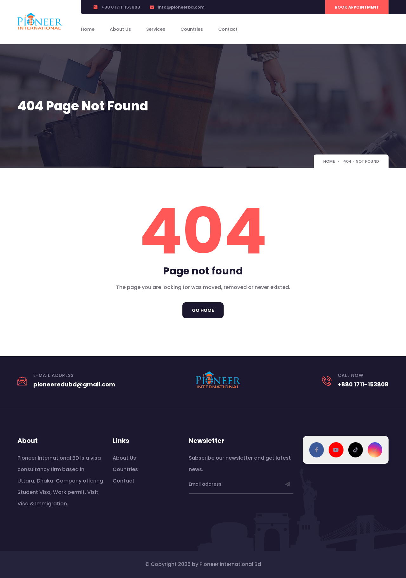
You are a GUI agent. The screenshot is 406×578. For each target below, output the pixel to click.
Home (88, 29)
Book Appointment (357, 7)
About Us (120, 29)
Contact (228, 29)
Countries (191, 29)
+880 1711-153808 (363, 384)
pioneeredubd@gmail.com (74, 384)
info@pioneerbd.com (181, 7)
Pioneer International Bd (230, 564)
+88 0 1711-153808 (121, 7)
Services (155, 29)
